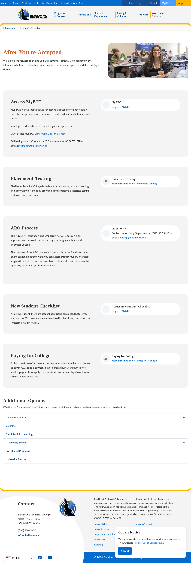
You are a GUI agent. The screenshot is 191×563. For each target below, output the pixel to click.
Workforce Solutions (158, 15)
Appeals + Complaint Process (110, 534)
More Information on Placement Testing (134, 183)
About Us (5, 3)
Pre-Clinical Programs (18, 450)
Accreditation (101, 529)
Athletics (143, 14)
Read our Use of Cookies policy (148, 542)
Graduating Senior (16, 442)
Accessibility (101, 524)
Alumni (16, 3)
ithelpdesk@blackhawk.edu (32, 145)
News (82, 3)
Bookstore (100, 539)
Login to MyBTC (121, 106)
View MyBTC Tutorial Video (50, 133)
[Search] (134, 3)
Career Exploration (16, 417)
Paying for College (122, 15)
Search (154, 3)
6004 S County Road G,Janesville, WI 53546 (31, 521)
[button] (19, 558)
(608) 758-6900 (27, 530)
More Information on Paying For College (134, 360)
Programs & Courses (60, 15)
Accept (125, 550)
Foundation (52, 3)
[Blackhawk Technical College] (32, 14)
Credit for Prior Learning (19, 434)
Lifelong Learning (68, 3)
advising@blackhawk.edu (132, 237)
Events (40, 3)
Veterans (10, 425)
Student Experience (100, 15)
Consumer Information (142, 524)
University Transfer (16, 459)
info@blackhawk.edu (28, 535)
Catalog (98, 544)
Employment (28, 3)
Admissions (84, 14)
